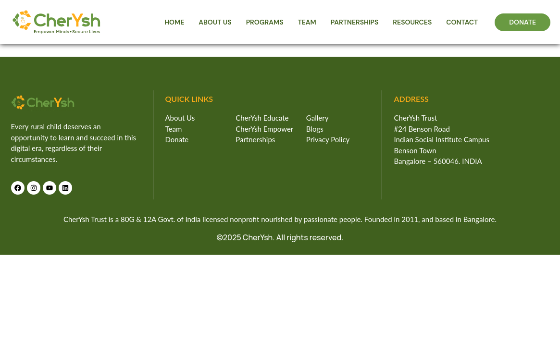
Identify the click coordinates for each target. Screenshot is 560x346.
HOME (174, 22)
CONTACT (462, 22)
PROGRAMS (265, 22)
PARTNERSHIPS (355, 22)
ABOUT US (215, 22)
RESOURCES (412, 22)
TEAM (307, 22)
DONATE (522, 22)
